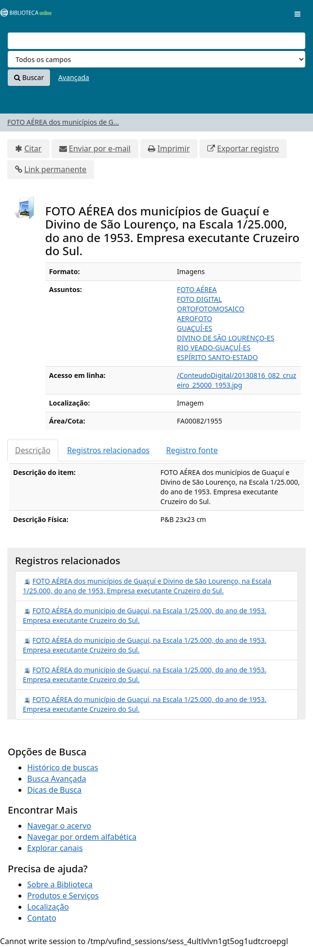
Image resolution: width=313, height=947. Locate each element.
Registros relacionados (108, 450)
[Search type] (156, 59)
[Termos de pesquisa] (156, 41)
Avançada (73, 77)
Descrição (32, 450)
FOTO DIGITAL (199, 299)
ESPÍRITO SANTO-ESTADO (217, 357)
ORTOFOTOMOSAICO (211, 308)
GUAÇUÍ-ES (195, 328)
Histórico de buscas (62, 767)
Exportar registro (248, 148)
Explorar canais (54, 848)
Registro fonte (191, 450)
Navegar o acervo (59, 825)
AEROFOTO (195, 318)
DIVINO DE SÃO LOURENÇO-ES (226, 338)
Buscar (29, 77)
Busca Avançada (56, 778)
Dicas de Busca (54, 789)
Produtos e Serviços (63, 895)
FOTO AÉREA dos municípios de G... (63, 122)
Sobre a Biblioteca (60, 884)
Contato (41, 918)
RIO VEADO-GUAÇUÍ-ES (214, 347)
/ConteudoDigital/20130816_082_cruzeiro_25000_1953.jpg (237, 380)
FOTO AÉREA (197, 289)
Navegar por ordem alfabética (81, 837)
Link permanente (55, 169)
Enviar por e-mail (100, 148)
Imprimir (173, 148)
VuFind (24, 14)
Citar (33, 148)
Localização (48, 906)
